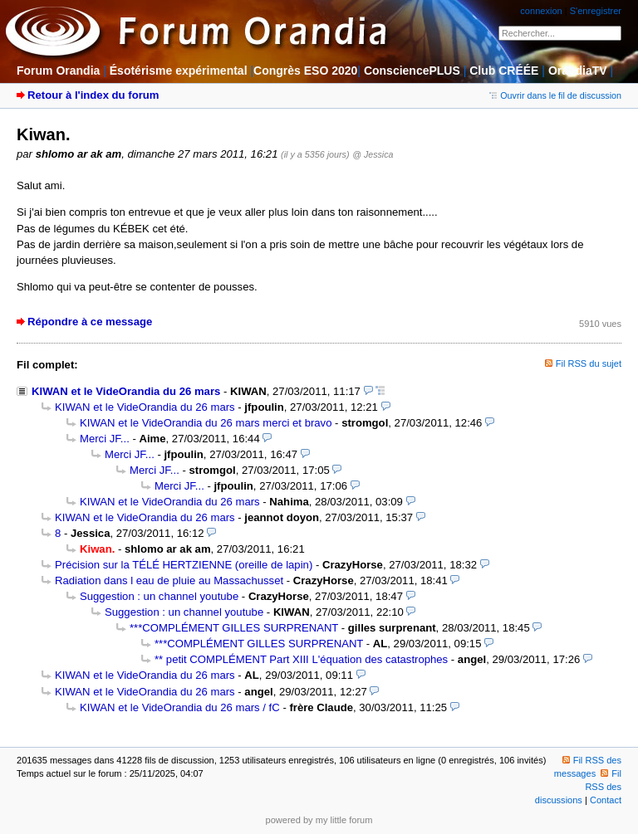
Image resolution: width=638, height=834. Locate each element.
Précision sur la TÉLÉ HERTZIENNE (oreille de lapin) (183, 564)
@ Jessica (372, 154)
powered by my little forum (319, 820)
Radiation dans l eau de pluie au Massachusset (169, 580)
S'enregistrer (595, 11)
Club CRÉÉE (503, 70)
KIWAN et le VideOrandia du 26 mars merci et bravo (205, 423)
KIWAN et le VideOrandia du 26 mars (126, 391)
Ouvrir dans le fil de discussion (555, 95)
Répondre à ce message (89, 321)
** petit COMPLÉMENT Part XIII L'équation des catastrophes (301, 659)
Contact (605, 800)
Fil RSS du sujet (588, 363)
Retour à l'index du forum (93, 95)
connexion (541, 11)
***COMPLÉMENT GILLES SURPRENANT (234, 628)
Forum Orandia (58, 70)
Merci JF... (105, 438)
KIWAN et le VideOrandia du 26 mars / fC (180, 707)
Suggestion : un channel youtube (159, 596)
